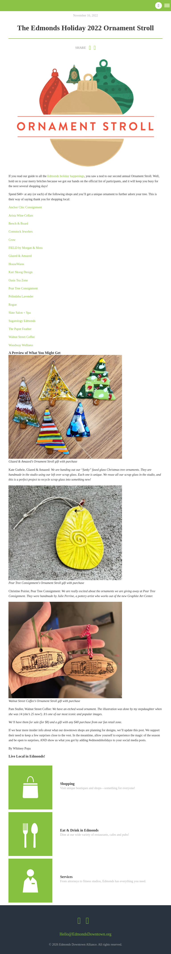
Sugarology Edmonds (21, 321)
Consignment (29, 288)
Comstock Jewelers (20, 231)
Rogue (12, 304)
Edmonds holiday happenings (65, 176)
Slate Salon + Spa (19, 312)
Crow (11, 240)
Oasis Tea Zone (18, 280)
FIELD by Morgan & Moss (25, 248)
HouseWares (16, 264)
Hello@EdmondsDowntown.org (86, 934)
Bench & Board (18, 223)
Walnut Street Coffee (21, 337)
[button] (167, 5)
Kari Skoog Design (20, 272)
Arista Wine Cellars (20, 215)
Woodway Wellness (20, 345)
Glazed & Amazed (19, 256)
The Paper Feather (19, 329)
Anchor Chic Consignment (25, 207)
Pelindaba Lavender (20, 296)
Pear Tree (14, 288)
